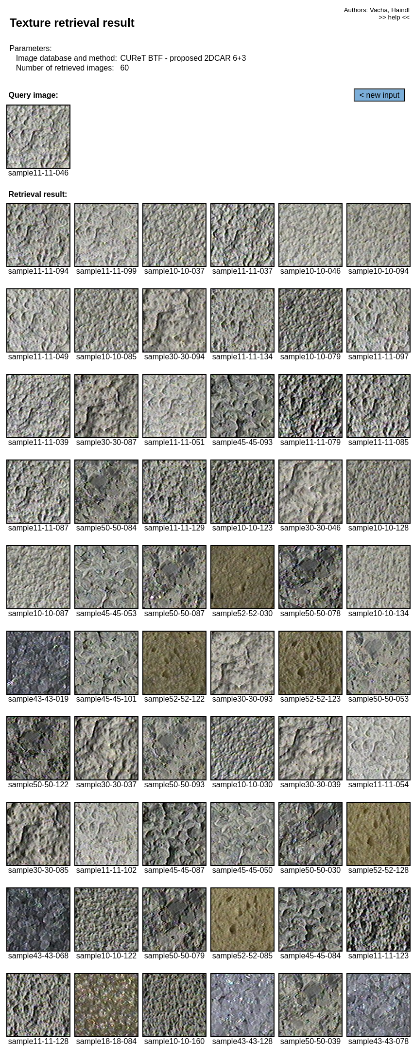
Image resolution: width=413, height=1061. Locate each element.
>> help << (394, 17)
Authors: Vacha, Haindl (377, 10)
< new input (379, 95)
